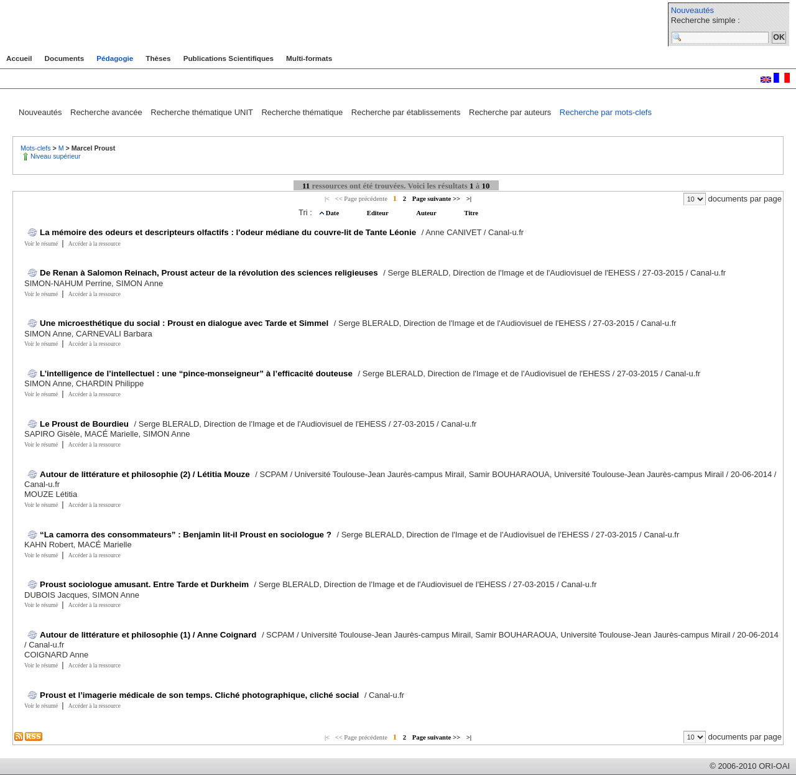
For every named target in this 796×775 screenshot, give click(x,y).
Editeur (378, 213)
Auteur (427, 213)
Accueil (19, 58)
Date (333, 213)
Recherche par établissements (407, 112)
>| (468, 198)
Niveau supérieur (55, 156)
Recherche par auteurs (511, 112)
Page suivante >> (436, 198)
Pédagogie (114, 58)
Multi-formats (309, 58)
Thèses (158, 58)
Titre (471, 213)
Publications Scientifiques (228, 58)
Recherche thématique (303, 112)
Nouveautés (692, 10)
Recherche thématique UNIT (202, 112)
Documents (65, 58)
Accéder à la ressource (94, 244)
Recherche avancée (107, 112)
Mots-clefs (37, 148)
